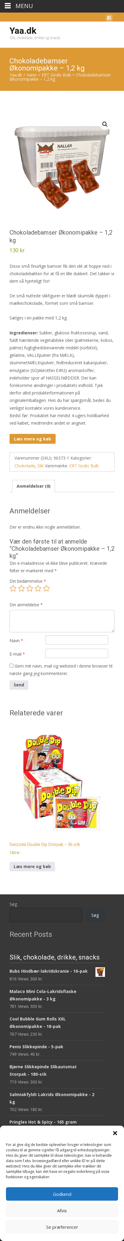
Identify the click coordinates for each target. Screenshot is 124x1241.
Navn (16, 640)
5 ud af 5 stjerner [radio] (46, 588)
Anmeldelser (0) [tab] (34, 486)
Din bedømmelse (28, 581)
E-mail (17, 654)
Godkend (62, 1194)
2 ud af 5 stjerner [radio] (21, 588)
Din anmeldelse (26, 605)
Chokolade (25, 466)
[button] (115, 1133)
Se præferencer (62, 1227)
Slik (40, 466)
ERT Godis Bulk (84, 466)
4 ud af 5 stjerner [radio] (38, 588)
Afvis (62, 1211)
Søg (13, 904)
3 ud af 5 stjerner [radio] (29, 588)
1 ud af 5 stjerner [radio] (13, 588)
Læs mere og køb (32, 439)
